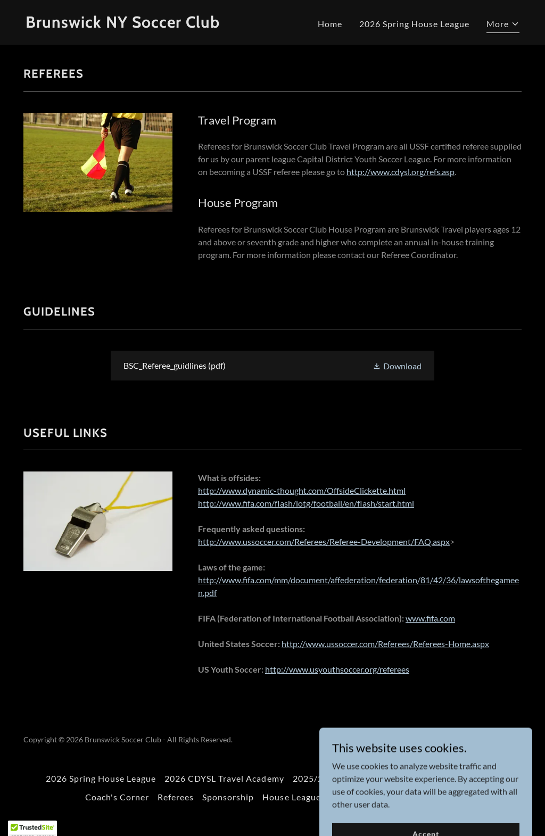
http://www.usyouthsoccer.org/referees (337, 669)
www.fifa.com (430, 618)
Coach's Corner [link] (117, 797)
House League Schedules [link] (313, 797)
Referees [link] (176, 797)
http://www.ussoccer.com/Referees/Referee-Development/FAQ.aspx (324, 541)
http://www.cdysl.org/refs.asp (400, 172)
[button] (502, 25)
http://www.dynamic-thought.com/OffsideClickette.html (302, 490)
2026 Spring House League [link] (414, 24)
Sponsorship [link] (228, 797)
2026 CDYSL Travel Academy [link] (224, 778)
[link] (145, 24)
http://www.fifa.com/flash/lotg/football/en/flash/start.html (306, 503)
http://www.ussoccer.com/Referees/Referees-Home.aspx (385, 644)
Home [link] (330, 24)
